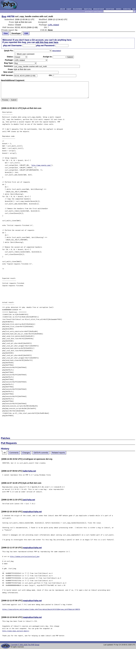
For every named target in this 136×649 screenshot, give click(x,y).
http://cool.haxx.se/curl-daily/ (15, 631)
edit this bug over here (47, 42)
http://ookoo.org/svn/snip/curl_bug (24, 556)
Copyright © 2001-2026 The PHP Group (24, 645)
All (4, 453)
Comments (14, 453)
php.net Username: (12, 45)
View (5, 33)
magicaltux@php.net (32, 512)
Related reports (58, 453)
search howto (110, 9)
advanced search (98, 9)
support (69, 9)
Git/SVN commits (41, 453)
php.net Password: (45, 45)
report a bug (88, 9)
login (133, 9)
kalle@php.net (29, 471)
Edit (26, 33)
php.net (62, 9)
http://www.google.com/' (42, 165)
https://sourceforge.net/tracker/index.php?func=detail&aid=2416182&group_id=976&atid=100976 (41, 609)
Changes (26, 453)
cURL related (53, 25)
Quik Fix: (8, 51)
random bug (127, 9)
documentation (77, 9)
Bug (4, 16)
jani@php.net (29, 500)
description (56, 51)
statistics (118, 9)
